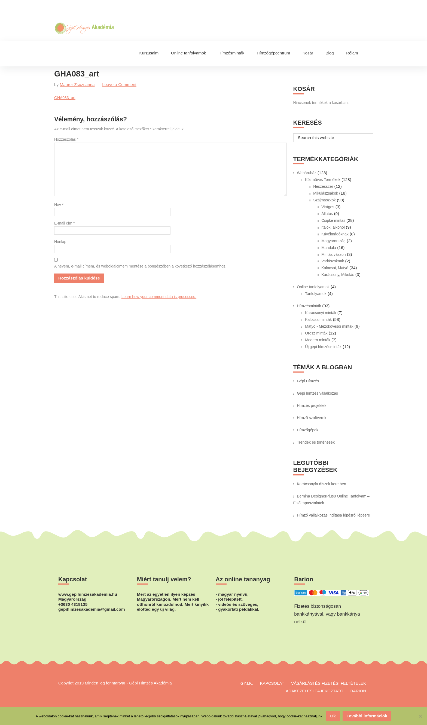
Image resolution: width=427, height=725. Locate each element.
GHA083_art (64, 98)
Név (58, 204)
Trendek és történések (316, 442)
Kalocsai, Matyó (334, 268)
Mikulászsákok (325, 193)
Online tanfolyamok (313, 287)
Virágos (327, 207)
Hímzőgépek (307, 430)
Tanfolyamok (316, 293)
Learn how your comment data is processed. (158, 296)
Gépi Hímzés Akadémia (102, 11)
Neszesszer (323, 186)
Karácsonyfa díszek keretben (321, 484)
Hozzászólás (66, 139)
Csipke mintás (333, 220)
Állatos (327, 213)
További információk (367, 716)
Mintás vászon (333, 254)
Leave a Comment (119, 84)
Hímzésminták (309, 306)
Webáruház (306, 173)
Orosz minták (316, 333)
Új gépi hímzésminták (323, 347)
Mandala (328, 247)
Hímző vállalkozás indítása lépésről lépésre (333, 515)
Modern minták (317, 340)
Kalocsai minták (318, 319)
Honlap (60, 241)
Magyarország (333, 241)
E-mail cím (64, 223)
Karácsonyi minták (320, 313)
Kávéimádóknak (335, 234)
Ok (333, 716)
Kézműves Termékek (322, 179)
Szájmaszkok (324, 200)
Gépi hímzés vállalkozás (317, 393)
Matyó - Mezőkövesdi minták (329, 326)
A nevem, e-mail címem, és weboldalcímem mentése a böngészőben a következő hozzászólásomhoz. (140, 266)
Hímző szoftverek (311, 418)
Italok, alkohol (333, 227)
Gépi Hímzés (308, 381)
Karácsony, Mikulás (337, 274)
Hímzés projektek (311, 405)
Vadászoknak (332, 261)
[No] (420, 716)
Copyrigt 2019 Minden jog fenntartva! (91, 683)
